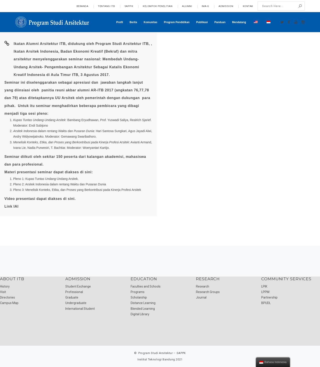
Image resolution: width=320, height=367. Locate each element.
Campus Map (9, 303)
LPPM (265, 292)
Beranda (82, 6)
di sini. (69, 199)
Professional (74, 292)
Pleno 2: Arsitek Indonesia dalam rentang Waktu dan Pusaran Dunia (59, 184)
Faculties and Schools (146, 286)
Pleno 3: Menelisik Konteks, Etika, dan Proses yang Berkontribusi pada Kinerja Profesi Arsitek (77, 190)
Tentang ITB (106, 6)
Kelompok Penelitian (157, 6)
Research (202, 286)
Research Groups (208, 292)
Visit (3, 292)
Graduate (71, 297)
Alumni (187, 6)
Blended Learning (143, 308)
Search (300, 6)
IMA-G (205, 6)
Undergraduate (75, 303)
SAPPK (128, 6)
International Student (80, 308)
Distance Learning (143, 303)
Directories (7, 297)
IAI (15, 206)
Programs (137, 292)
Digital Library (140, 314)
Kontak (248, 6)
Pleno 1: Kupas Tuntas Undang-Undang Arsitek (45, 179)
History (5, 286)
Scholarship (139, 297)
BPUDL (266, 303)
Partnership (269, 297)
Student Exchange (78, 286)
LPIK (264, 286)
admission (226, 6)
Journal (201, 297)
